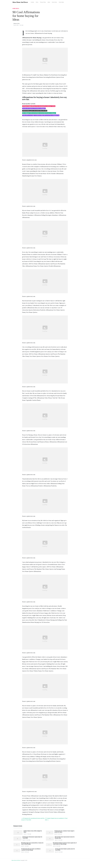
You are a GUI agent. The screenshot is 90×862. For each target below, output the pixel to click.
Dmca (37, 2)
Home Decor (54, 2)
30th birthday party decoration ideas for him (35, 110)
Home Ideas (61, 2)
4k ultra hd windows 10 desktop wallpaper (34, 108)
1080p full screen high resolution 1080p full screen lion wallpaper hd (41, 115)
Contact (32, 2)
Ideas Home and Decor (16, 860)
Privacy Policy (43, 2)
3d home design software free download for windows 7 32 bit (39, 106)
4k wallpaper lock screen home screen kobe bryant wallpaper (39, 113)
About (49, 2)
